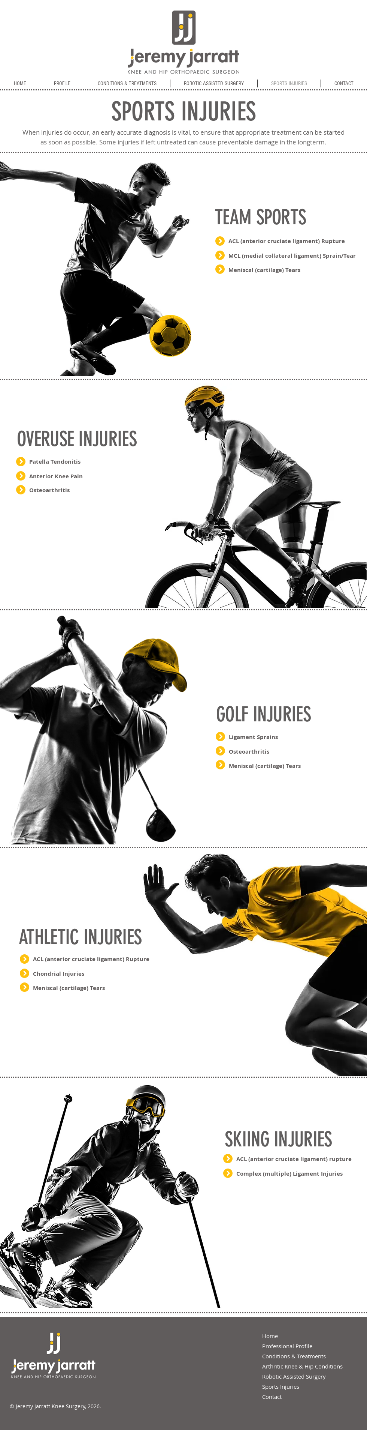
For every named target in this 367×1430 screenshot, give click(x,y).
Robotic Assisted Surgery (294, 1376)
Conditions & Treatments (294, 1356)
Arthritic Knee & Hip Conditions (302, 1366)
